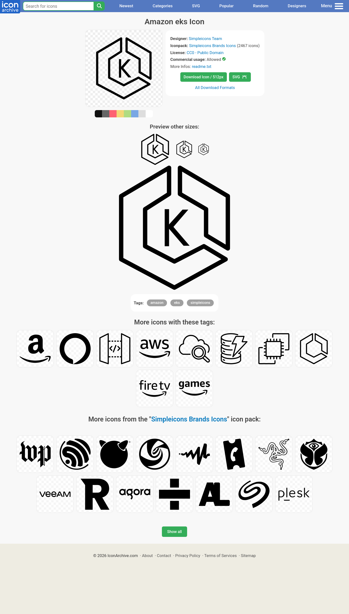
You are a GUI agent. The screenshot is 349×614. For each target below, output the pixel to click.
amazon (157, 302)
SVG (196, 5)
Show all (174, 531)
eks (177, 302)
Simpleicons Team (205, 38)
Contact (164, 555)
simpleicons (200, 302)
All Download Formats (215, 87)
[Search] (99, 6)
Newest (126, 5)
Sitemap (248, 555)
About (147, 555)
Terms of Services (220, 555)
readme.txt (201, 66)
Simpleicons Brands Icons (212, 45)
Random (260, 5)
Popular (226, 5)
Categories (163, 5)
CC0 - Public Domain (205, 52)
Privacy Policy (187, 555)
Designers (297, 5)
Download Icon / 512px (203, 77)
